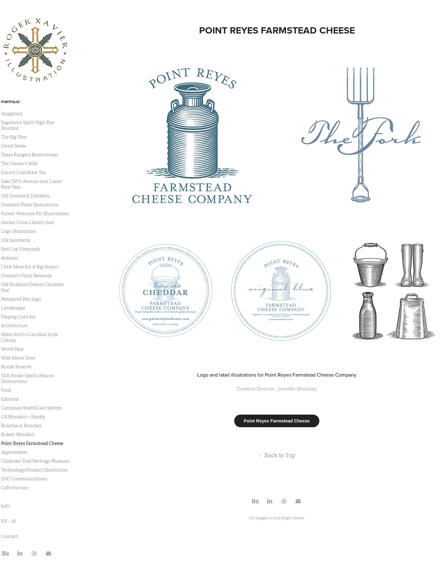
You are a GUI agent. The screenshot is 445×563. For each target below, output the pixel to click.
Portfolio (10, 101)
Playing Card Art (18, 317)
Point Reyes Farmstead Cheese (32, 443)
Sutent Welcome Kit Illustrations (35, 213)
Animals (9, 258)
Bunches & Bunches (21, 426)
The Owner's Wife (19, 163)
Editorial (10, 399)
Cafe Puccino (14, 488)
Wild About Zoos (18, 358)
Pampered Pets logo (21, 299)
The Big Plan (14, 137)
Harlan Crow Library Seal (27, 222)
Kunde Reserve (16, 367)
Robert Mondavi (17, 434)
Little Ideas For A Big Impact (30, 267)
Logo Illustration (18, 231)
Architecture (14, 325)
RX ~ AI (8, 521)
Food (6, 390)
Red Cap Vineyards (20, 249)
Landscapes (13, 308)
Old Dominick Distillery (25, 196)
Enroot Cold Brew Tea (23, 172)
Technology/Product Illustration (34, 470)
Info (5, 506)
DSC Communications (24, 479)
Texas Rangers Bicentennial (29, 155)
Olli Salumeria (15, 240)
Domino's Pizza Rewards (26, 275)
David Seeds (13, 146)
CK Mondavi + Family (23, 417)
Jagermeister (14, 452)
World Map (12, 349)
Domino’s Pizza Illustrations (30, 205)
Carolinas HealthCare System (31, 408)
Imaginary (12, 113)
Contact (9, 536)
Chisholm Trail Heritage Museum (35, 461)
